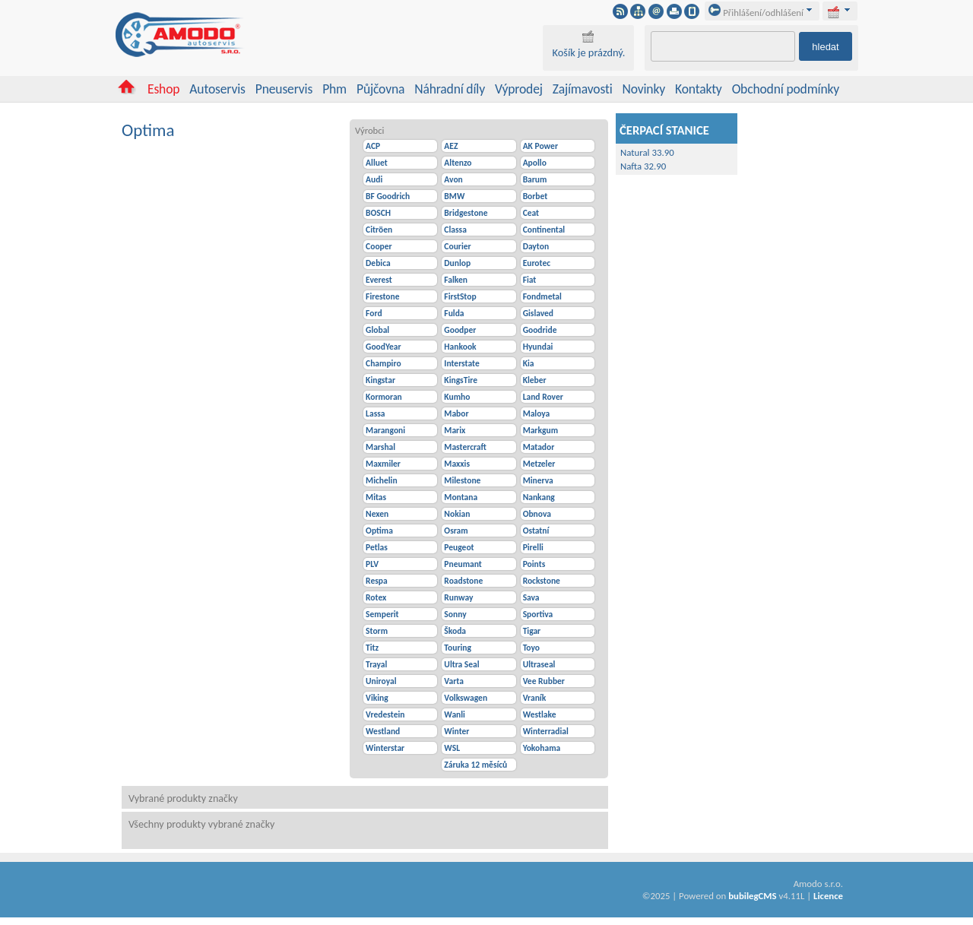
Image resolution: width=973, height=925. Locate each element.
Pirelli (533, 547)
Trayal (376, 664)
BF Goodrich (388, 196)
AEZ (451, 146)
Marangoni (385, 430)
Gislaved (538, 313)
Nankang (539, 497)
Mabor (456, 413)
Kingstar (380, 380)
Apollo (535, 162)
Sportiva (538, 614)
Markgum (540, 430)
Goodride (540, 330)
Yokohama (542, 748)
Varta (454, 681)
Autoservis (217, 89)
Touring (457, 647)
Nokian (457, 513)
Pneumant (462, 564)
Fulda (454, 313)
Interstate (461, 363)
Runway (458, 597)
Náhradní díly (449, 89)
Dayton (536, 246)
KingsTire (460, 380)
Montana (460, 497)
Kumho (457, 396)
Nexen (377, 513)
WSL (452, 748)
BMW (454, 196)
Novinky (644, 89)
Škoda (455, 631)
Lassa (375, 413)
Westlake (539, 714)
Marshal (380, 447)
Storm (377, 631)
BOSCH (378, 212)
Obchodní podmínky (785, 89)
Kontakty (698, 89)
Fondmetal (542, 296)
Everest (379, 279)
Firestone (382, 296)
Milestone (462, 480)
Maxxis (457, 463)
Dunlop (457, 263)
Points (534, 564)
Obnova (537, 513)
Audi (374, 179)
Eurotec (536, 263)
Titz (372, 647)
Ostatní (536, 530)
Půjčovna (380, 89)
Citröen (379, 229)
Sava (531, 597)
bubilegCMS (752, 895)
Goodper (460, 330)
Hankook (460, 346)
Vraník (535, 697)
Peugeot (459, 547)
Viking (377, 697)
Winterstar (385, 748)
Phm (334, 89)
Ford (374, 313)
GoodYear (383, 346)
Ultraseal (539, 664)
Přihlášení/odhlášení (755, 12)
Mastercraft (465, 447)
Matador (539, 447)
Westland (383, 731)
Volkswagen (465, 697)
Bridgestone (465, 212)
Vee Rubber (544, 681)
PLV (372, 564)
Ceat (531, 212)
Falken (455, 279)
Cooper (379, 246)
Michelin (382, 480)
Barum (535, 179)
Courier (457, 246)
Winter (456, 731)
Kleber (535, 380)
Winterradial (546, 731)
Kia (528, 363)
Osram (455, 530)
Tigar (532, 631)
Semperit (382, 614)
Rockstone (541, 580)
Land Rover (543, 396)
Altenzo (457, 162)
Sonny (455, 614)
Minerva (538, 480)
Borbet (535, 196)
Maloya (536, 413)
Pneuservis (283, 89)
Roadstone (463, 580)
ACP (373, 146)
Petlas (377, 547)
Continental (544, 229)
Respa (377, 580)
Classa (455, 229)
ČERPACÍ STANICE (664, 130)
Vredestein (385, 714)
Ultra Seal (461, 664)
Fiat (530, 279)
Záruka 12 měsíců (475, 764)
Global (377, 330)
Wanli (454, 714)
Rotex (376, 597)
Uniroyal (381, 681)
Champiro (383, 363)
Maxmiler (383, 463)
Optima (379, 530)
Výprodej (519, 89)
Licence (828, 895)
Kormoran (384, 396)
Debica (378, 263)
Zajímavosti (583, 89)
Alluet (377, 162)
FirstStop (460, 296)
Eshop (163, 89)
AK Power (540, 146)
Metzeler (539, 463)
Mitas (376, 497)
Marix (454, 430)
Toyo (531, 647)
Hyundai (538, 346)
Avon (453, 179)
